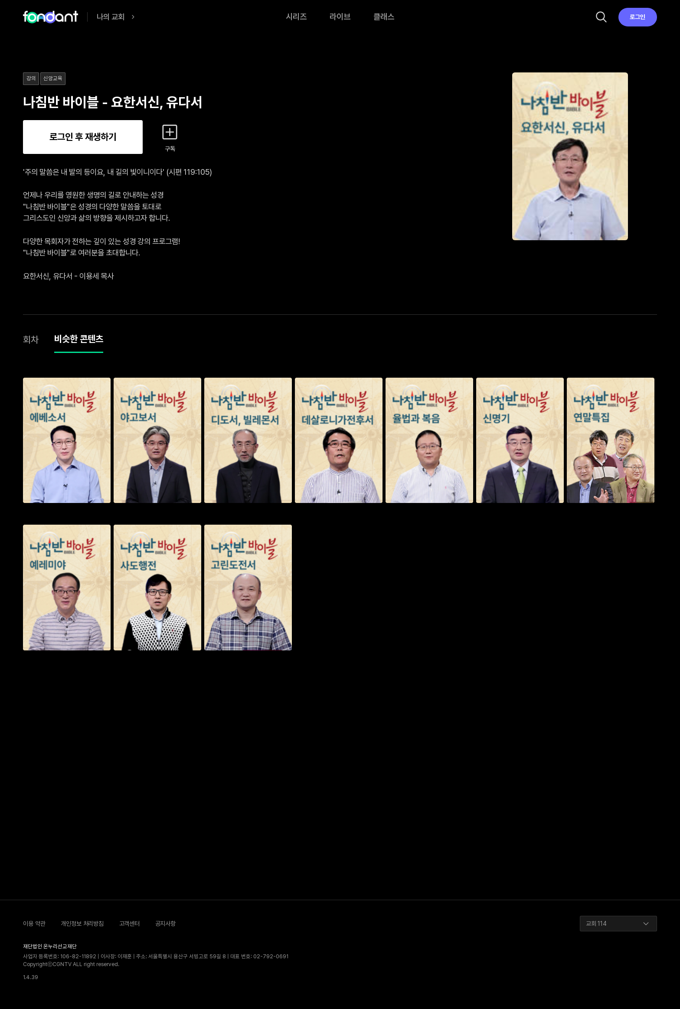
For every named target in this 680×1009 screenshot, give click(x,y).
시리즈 (296, 17)
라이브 (340, 17)
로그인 (637, 16)
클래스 (383, 17)
